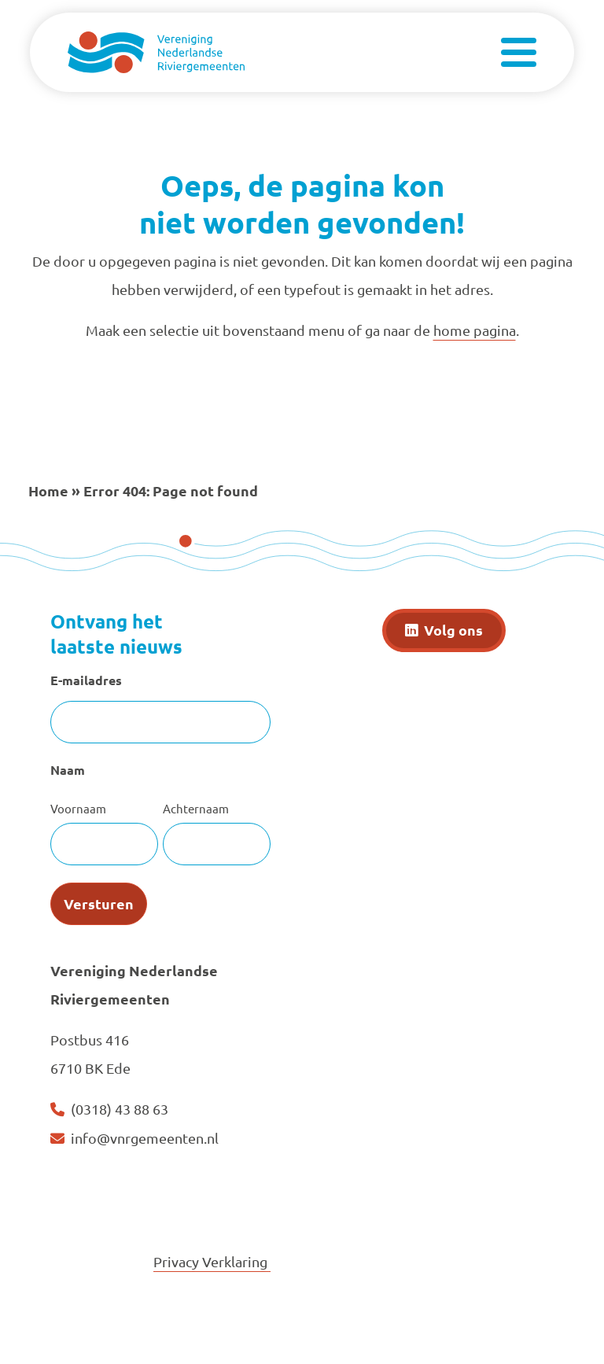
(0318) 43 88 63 (119, 1108)
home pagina (474, 330)
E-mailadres (86, 680)
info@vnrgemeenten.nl (145, 1138)
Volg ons (453, 630)
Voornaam (78, 808)
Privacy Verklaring (212, 1261)
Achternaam (196, 808)
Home (48, 490)
